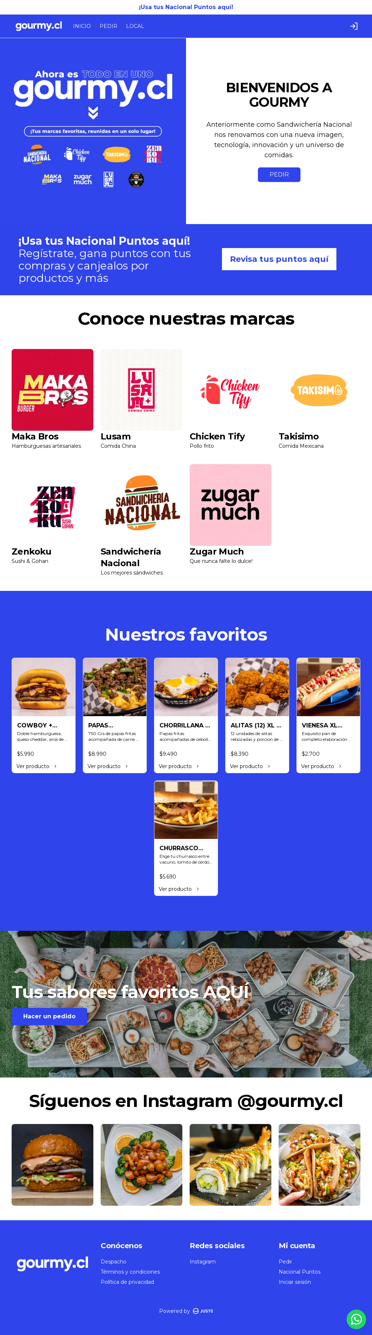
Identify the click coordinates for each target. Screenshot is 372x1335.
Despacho (113, 1261)
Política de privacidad (127, 1282)
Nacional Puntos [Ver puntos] (299, 1272)
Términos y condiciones (130, 1272)
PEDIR (108, 26)
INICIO (82, 26)
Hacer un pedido (49, 1016)
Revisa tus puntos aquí (279, 259)
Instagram (203, 1261)
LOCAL (135, 26)
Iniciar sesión (295, 1282)
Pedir (285, 1261)
